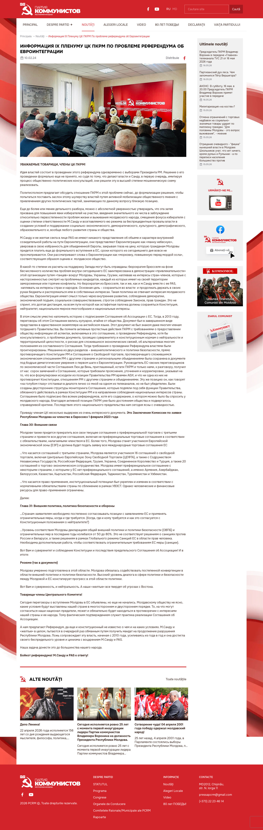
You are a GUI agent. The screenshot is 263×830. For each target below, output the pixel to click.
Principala (26, 36)
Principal (30, 25)
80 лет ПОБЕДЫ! (167, 25)
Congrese (99, 797)
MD (174, 9)
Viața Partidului (227, 25)
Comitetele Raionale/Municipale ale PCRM (122, 810)
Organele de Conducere (109, 804)
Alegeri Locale (116, 25)
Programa (99, 791)
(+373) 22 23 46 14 (211, 801)
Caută (236, 9)
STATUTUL (100, 784)
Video (141, 25)
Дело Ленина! (30, 724)
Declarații (196, 25)
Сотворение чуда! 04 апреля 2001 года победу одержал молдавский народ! (160, 728)
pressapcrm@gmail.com (215, 795)
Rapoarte (99, 817)
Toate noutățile (176, 679)
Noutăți (88, 25)
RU (168, 9)
